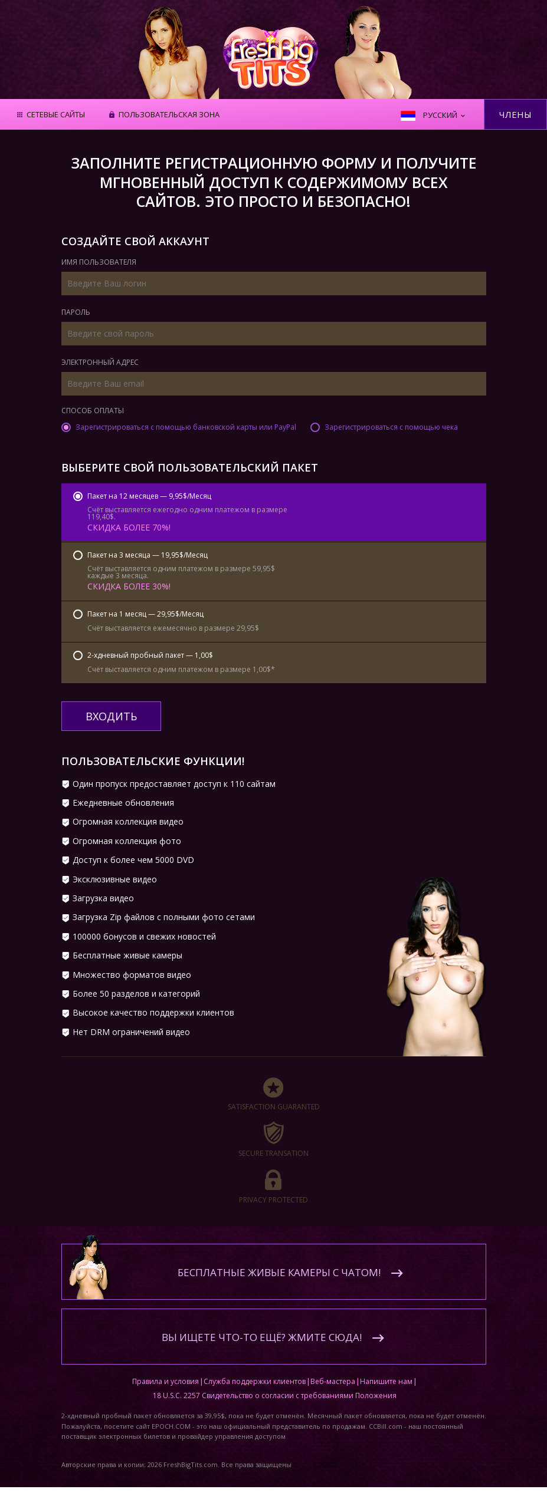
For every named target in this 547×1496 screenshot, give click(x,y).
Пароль (75, 313)
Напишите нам (386, 1381)
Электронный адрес (100, 363)
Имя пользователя (98, 263)
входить (111, 716)
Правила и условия (165, 1381)
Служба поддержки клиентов (255, 1381)
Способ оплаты (92, 411)
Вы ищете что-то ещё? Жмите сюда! (262, 1337)
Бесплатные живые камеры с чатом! (279, 1272)
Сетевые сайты (56, 115)
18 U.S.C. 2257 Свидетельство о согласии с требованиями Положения (275, 1395)
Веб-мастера (332, 1381)
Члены (515, 114)
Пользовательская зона (169, 115)
